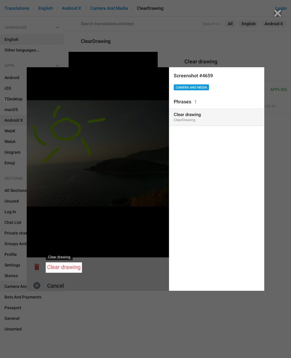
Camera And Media (191, 87)
